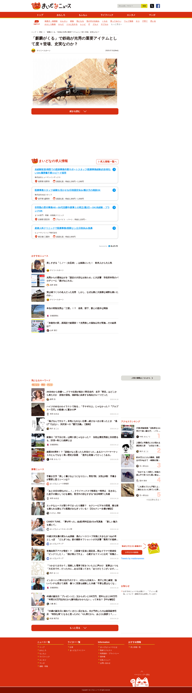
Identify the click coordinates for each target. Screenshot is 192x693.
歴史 (43, 385)
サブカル (104, 24)
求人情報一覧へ (108, 161)
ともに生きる (72, 24)
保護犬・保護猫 (51, 21)
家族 (72, 21)
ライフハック (107, 15)
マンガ (152, 15)
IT (89, 24)
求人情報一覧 (135, 647)
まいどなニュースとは (108, 647)
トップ (40, 15)
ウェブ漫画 (128, 21)
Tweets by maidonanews (132, 558)
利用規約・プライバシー (109, 653)
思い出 (153, 21)
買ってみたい (115, 21)
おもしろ (61, 15)
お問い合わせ (105, 663)
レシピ (83, 24)
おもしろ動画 (50, 24)
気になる (80, 21)
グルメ (95, 24)
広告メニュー (105, 660)
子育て (145, 21)
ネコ (138, 21)
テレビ (49, 385)
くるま (105, 21)
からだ (61, 24)
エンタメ (131, 15)
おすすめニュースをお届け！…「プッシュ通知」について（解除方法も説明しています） (140, 592)
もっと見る (115, 24)
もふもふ (83, 15)
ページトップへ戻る (142, 675)
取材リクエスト (106, 650)
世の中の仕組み (93, 21)
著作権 (102, 657)
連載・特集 (43, 666)
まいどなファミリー (77, 650)
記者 (71, 647)
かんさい (64, 21)
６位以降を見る (152, 500)
